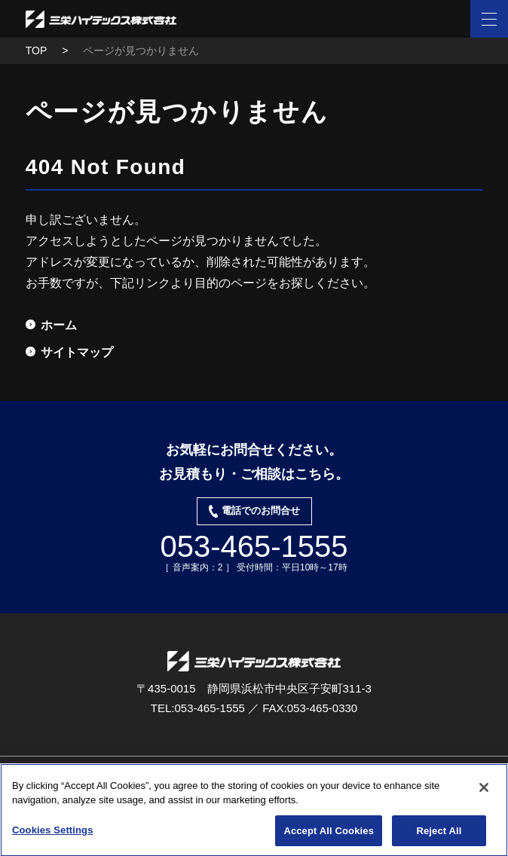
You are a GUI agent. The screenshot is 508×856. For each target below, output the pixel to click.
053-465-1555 (253, 546)
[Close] (483, 791)
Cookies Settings (52, 833)
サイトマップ (77, 352)
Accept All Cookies (328, 834)
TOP (36, 50)
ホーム (59, 325)
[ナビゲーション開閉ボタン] (489, 19)
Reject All (438, 834)
